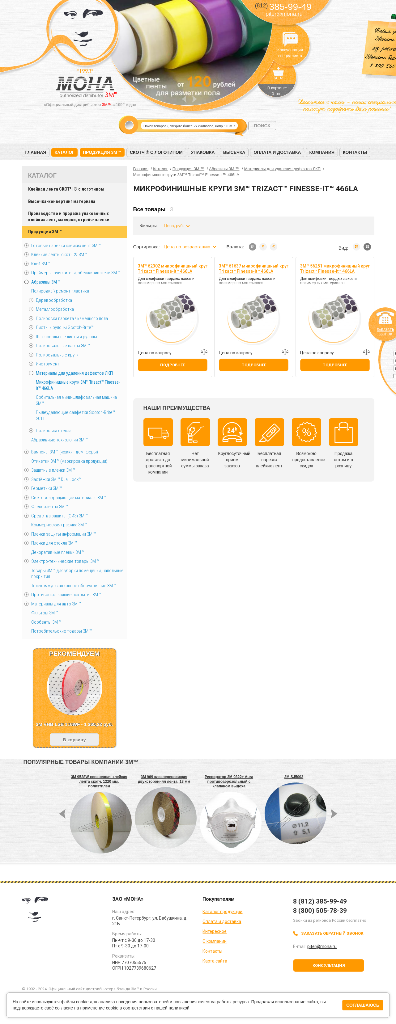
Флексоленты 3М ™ (49, 506)
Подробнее (172, 365)
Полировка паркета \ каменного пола (72, 318)
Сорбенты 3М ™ (46, 622)
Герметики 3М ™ (46, 488)
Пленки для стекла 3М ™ (54, 543)
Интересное (214, 931)
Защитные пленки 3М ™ (53, 470)
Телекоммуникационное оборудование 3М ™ (73, 585)
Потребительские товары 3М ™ (61, 631)
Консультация (329, 965)
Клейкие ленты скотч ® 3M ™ (59, 254)
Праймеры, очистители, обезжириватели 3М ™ (75, 273)
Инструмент (47, 364)
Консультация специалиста (290, 39)
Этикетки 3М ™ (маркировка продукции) (69, 461)
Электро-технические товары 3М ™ (65, 561)
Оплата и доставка (277, 152)
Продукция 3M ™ (45, 231)
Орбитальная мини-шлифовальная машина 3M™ (76, 400)
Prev (184, 99)
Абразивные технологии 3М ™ (59, 440)
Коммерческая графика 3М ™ (59, 525)
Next (194, 99)
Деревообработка (54, 300)
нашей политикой (171, 1007)
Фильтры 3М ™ (44, 613)
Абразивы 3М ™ (45, 282)
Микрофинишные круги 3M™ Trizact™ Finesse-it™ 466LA (78, 385)
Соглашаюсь (362, 1005)
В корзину (74, 739)
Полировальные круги (57, 355)
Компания (321, 152)
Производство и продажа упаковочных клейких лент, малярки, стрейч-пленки (68, 216)
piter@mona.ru (284, 14)
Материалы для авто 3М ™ (56, 604)
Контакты (355, 152)
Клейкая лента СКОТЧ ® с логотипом (66, 189)
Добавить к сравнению (204, 352)
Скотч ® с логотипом (156, 152)
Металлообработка (55, 309)
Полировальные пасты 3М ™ (63, 345)
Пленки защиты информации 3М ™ (63, 534)
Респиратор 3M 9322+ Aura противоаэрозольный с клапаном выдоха (229, 781)
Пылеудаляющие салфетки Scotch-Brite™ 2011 (75, 415)
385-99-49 (283, 7)
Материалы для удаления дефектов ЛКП (74, 373)
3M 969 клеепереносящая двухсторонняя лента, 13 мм (164, 779)
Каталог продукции (222, 911)
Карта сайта (214, 961)
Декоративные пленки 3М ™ (57, 552)
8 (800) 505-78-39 (320, 910)
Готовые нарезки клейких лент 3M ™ (66, 245)
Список (356, 247)
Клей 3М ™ (40, 264)
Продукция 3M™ (102, 152)
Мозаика (367, 247)
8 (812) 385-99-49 (320, 901)
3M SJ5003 (293, 777)
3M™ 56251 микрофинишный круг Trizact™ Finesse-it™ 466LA (335, 268)
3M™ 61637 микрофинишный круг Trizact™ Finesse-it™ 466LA (253, 268)
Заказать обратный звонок (332, 933)
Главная (35, 152)
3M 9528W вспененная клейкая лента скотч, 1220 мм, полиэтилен (99, 781)
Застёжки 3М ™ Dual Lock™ (56, 479)
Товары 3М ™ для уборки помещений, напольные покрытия (77, 573)
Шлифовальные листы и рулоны (66, 336)
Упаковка (203, 152)
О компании (214, 941)
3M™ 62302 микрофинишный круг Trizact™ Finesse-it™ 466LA (172, 268)
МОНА (83, 29)
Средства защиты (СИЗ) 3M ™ (59, 516)
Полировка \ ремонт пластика (60, 291)
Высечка (234, 152)
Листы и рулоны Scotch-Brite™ (65, 327)
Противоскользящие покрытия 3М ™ (66, 594)
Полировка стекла (53, 430)
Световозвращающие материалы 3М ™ (68, 497)
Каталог (64, 152)
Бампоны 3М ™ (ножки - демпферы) (64, 452)
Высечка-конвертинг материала (61, 201)
